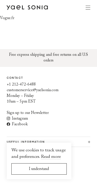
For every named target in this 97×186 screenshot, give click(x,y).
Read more (51, 157)
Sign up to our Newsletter (28, 113)
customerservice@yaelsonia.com (32, 90)
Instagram (17, 119)
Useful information (26, 142)
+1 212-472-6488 (21, 85)
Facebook (17, 124)
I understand (39, 169)
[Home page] (27, 7)
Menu (88, 8)
